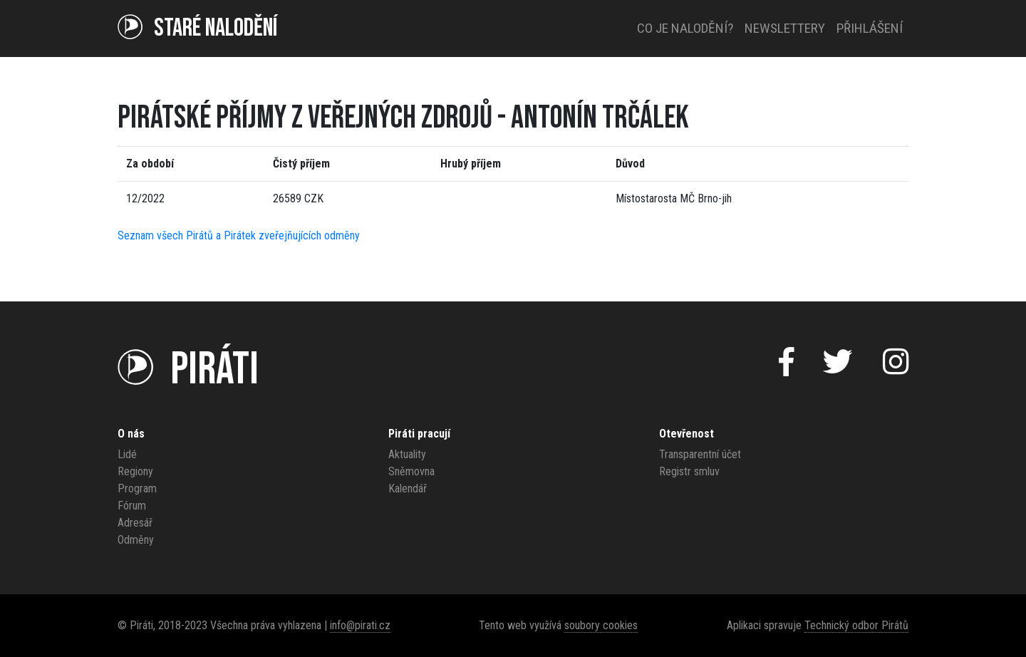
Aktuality (407, 454)
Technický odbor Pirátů (856, 625)
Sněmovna (411, 471)
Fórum (132, 505)
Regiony (135, 471)
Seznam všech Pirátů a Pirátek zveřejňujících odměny (239, 235)
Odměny (136, 540)
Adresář (135, 522)
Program (137, 488)
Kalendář (407, 488)
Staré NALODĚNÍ (197, 28)
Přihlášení (869, 28)
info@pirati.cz (360, 625)
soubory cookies (601, 625)
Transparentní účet (700, 454)
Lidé (127, 454)
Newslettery (785, 28)
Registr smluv (689, 471)
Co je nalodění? (685, 28)
